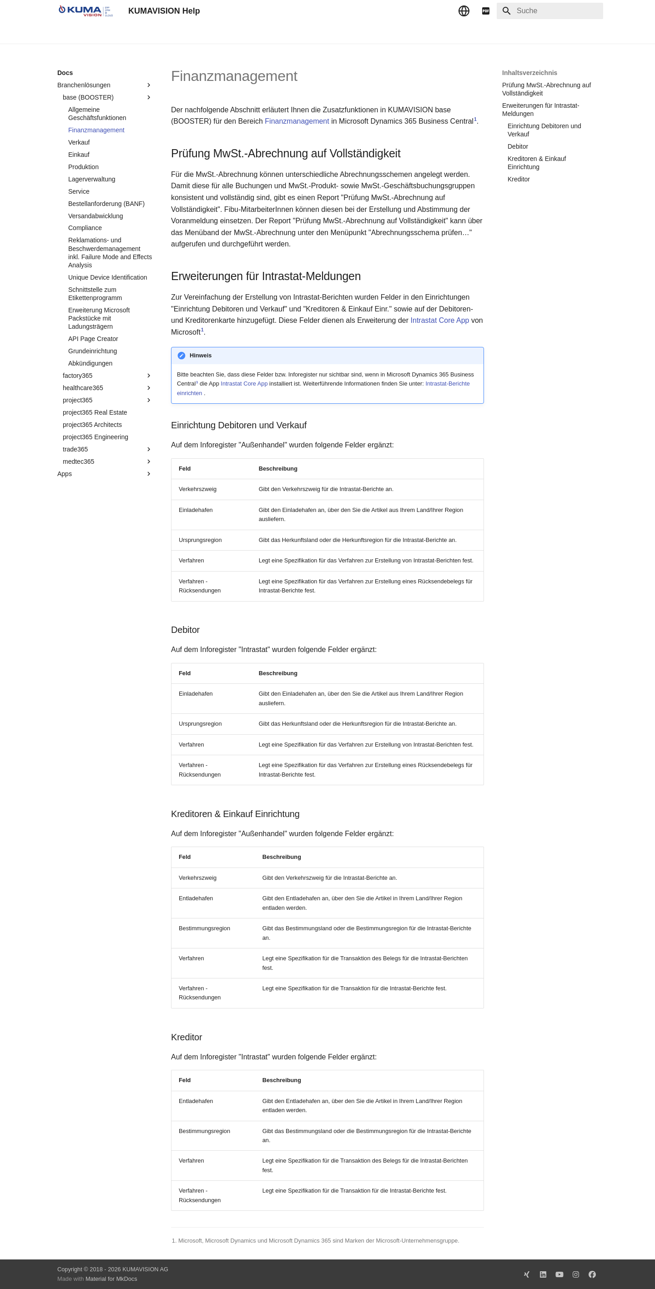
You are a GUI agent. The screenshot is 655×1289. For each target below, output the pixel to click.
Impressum (236, 33)
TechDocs (97, 33)
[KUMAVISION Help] (85, 11)
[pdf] (486, 11)
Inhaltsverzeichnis (529, 72)
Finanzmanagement (297, 121)
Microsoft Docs (188, 33)
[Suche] (550, 11)
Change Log (138, 33)
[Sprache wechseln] (464, 11)
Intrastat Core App (440, 320)
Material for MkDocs (111, 1278)
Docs (64, 33)
